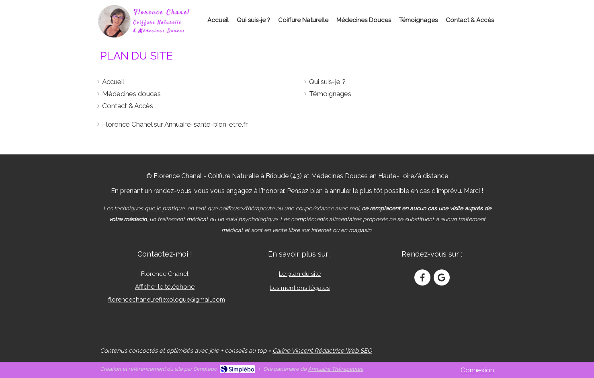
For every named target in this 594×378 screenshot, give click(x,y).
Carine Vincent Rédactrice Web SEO (322, 350)
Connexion (477, 370)
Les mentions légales (300, 288)
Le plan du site (300, 273)
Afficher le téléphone (165, 286)
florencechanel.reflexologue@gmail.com (166, 299)
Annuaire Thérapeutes (335, 369)
